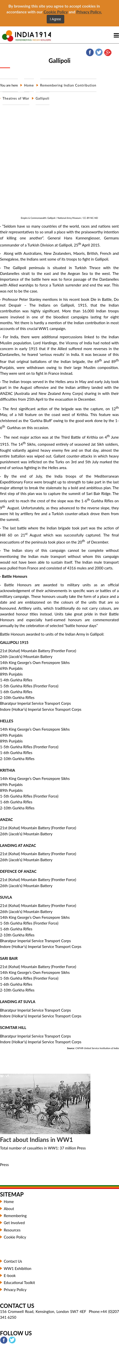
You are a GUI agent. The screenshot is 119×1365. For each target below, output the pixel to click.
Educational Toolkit (19, 1282)
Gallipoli (42, 98)
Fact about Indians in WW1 (36, 1139)
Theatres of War (16, 98)
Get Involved (14, 1222)
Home (29, 85)
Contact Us (13, 1261)
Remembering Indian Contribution (68, 85)
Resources (12, 1230)
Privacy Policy (15, 1289)
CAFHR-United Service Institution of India (97, 1048)
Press (4, 1164)
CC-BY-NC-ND (90, 218)
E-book (10, 1275)
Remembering (15, 1215)
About (9, 1208)
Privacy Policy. (89, 11)
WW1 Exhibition (17, 1268)
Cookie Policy (55, 11)
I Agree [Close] (55, 19)
